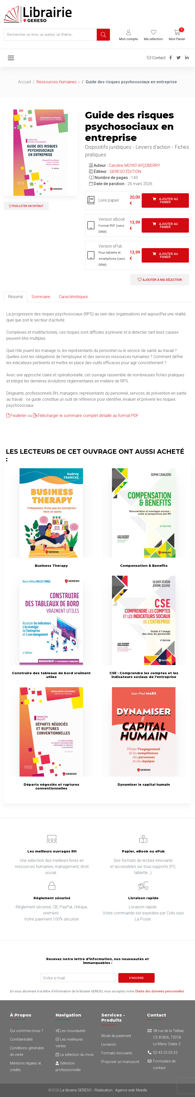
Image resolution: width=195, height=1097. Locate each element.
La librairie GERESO (75, 1090)
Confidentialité (21, 1039)
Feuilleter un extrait (26, 206)
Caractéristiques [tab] (73, 296)
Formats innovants (116, 1053)
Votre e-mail (54, 978)
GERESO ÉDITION (125, 171)
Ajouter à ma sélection (160, 280)
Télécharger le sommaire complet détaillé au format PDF (86, 415)
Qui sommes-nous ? (26, 1031)
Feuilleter (16, 415)
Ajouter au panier (165, 200)
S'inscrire (136, 978)
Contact (156, 57)
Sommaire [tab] (40, 296)
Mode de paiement (116, 1036)
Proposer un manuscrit (120, 1062)
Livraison (108, 1044)
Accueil (24, 81)
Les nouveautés (71, 1031)
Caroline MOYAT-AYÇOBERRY (134, 165)
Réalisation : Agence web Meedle (121, 1090)
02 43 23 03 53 (165, 1053)
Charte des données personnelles (159, 991)
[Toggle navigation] (11, 58)
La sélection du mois (75, 1055)
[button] (128, 35)
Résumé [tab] (15, 296)
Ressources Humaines (56, 81)
